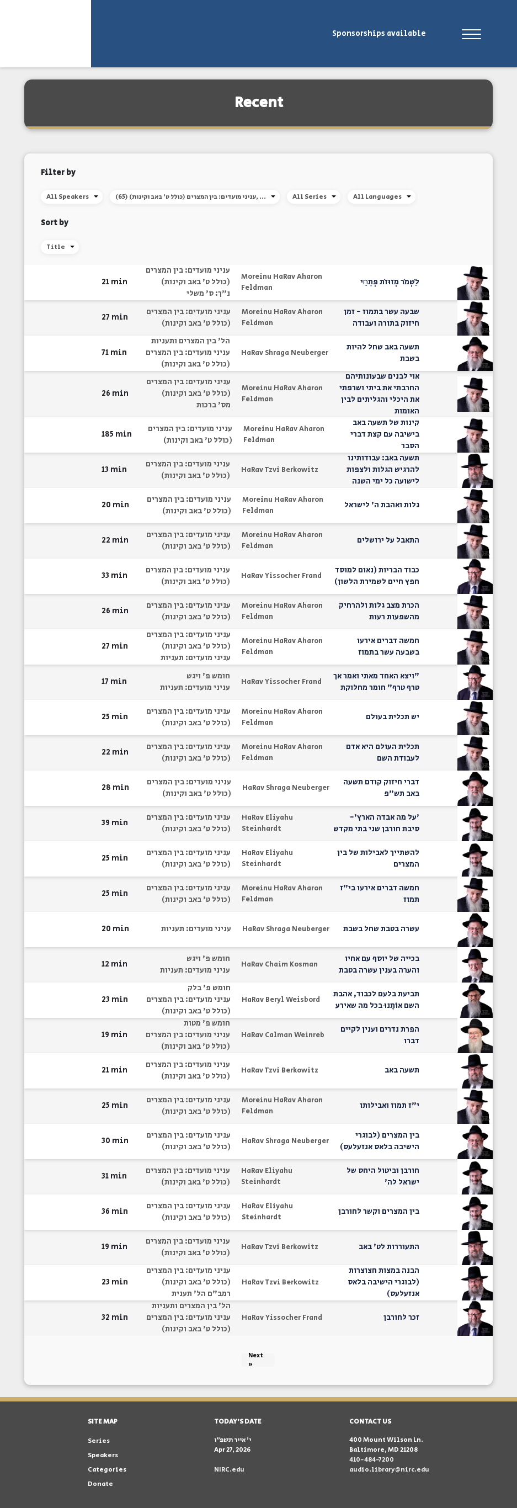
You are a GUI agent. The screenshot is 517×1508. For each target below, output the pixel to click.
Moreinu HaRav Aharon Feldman (281, 282)
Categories (107, 1469)
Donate (100, 1484)
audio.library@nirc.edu (389, 1469)
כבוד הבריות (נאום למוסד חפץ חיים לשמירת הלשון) (376, 576)
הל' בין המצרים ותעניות (190, 341)
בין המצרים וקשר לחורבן (378, 1211)
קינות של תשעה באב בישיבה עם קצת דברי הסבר (384, 434)
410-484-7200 (371, 1459)
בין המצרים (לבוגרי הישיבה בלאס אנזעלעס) (379, 1141)
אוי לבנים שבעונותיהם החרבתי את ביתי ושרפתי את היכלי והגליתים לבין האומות (379, 394)
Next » (255, 1360)
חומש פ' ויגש (208, 676)
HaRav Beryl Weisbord (281, 1000)
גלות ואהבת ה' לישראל (381, 505)
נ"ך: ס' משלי (208, 293)
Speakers (103, 1455)
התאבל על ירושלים (388, 540)
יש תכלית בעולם (392, 717)
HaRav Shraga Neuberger (284, 353)
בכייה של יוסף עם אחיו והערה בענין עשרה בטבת (379, 964)
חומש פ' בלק (209, 988)
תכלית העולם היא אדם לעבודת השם (382, 752)
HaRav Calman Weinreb (282, 1035)
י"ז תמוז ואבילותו (389, 1105)
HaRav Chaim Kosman (279, 964)
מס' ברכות (213, 405)
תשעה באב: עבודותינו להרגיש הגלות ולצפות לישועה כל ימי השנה (383, 470)
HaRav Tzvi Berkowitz (279, 470)
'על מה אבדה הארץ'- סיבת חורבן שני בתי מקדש (376, 823)
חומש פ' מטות (207, 1023)
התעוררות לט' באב (389, 1246)
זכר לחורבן (401, 1317)
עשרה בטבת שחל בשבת (381, 928)
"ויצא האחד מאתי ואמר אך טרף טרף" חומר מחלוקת (376, 682)
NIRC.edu (229, 1469)
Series (99, 1441)
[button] (86, 282)
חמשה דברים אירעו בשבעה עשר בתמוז (388, 646)
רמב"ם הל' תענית (201, 1293)
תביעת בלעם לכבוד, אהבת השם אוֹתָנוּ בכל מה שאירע (376, 1000)
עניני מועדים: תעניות (196, 657)
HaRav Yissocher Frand (281, 576)
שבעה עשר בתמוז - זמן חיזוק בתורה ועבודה (381, 317)
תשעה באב (402, 1070)
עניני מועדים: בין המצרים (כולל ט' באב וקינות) (188, 276)
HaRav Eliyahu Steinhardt (267, 823)
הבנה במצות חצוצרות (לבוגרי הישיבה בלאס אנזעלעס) (383, 1282)
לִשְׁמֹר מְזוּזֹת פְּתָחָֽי (389, 282)
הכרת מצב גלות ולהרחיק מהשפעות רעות (379, 611)
